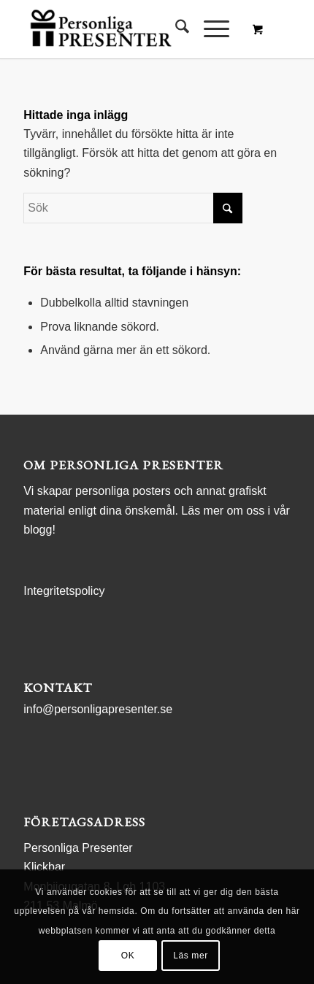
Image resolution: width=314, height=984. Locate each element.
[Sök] (175, 29)
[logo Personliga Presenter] (130, 29)
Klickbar (44, 867)
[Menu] (209, 29)
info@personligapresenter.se (97, 709)
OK (128, 955)
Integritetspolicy (63, 591)
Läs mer (190, 955)
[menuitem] (175, 29)
